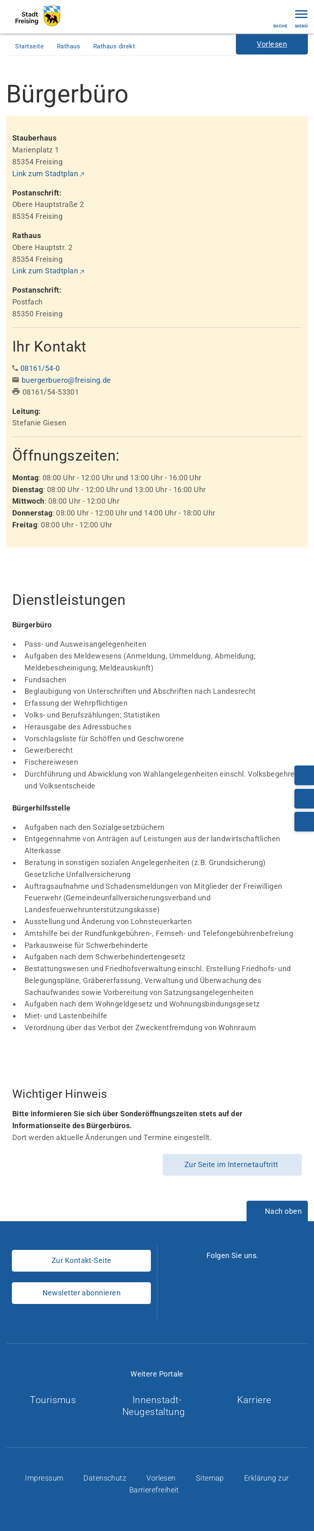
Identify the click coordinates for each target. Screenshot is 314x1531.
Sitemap (211, 1478)
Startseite (30, 46)
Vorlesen (161, 1478)
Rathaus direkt (115, 46)
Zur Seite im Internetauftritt (232, 1164)
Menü (301, 18)
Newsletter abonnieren (82, 1292)
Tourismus (56, 1400)
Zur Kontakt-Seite (82, 1260)
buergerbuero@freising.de (66, 380)
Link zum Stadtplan (45, 173)
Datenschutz (105, 1478)
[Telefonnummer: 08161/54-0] (304, 775)
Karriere (257, 1400)
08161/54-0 (40, 368)
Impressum (45, 1478)
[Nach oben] (277, 1212)
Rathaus (69, 46)
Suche (280, 19)
